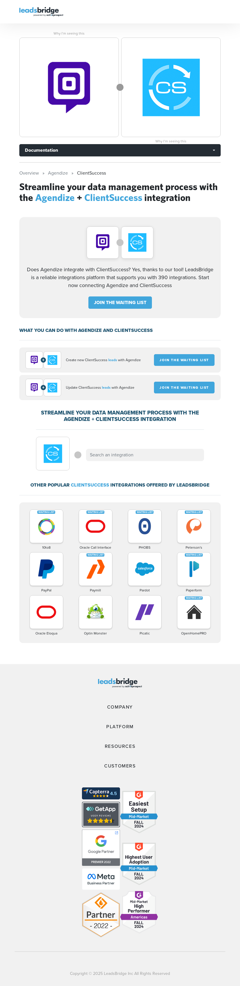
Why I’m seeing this (69, 33)
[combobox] (145, 455)
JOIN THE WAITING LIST (120, 302)
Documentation (41, 150)
